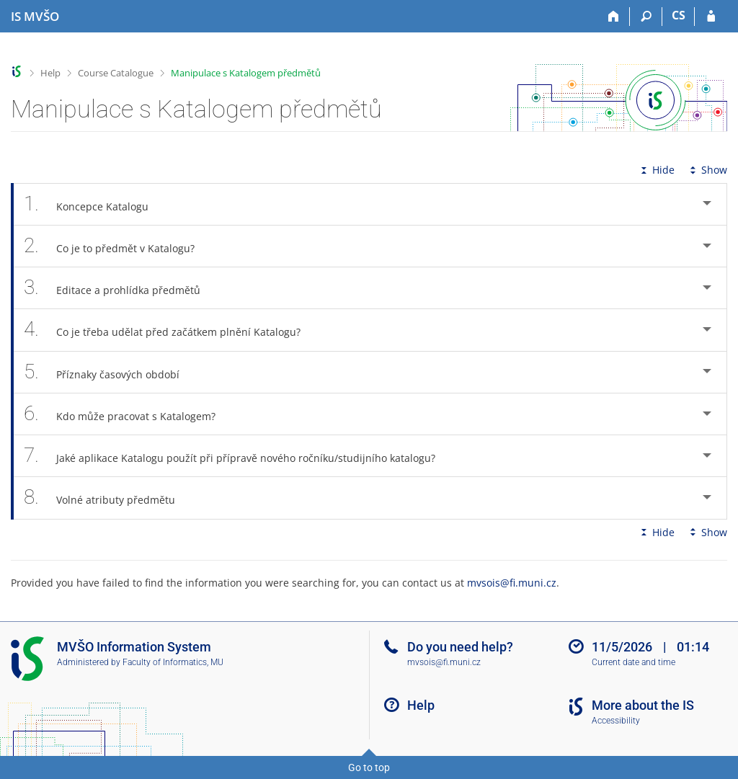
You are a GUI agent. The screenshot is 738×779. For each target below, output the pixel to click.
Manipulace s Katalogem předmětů (246, 72)
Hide (656, 170)
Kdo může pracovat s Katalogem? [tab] (127, 414)
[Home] (613, 16)
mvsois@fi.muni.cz (511, 582)
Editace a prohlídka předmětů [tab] (120, 288)
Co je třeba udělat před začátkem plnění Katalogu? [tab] (170, 329)
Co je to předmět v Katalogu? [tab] (117, 246)
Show (707, 170)
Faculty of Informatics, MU (173, 662)
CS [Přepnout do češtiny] (678, 15)
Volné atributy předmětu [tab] (107, 497)
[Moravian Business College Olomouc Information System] (35, 16)
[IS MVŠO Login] (711, 16)
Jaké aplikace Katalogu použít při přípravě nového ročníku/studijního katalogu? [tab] (237, 455)
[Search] (646, 16)
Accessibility (616, 721)
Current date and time (633, 662)
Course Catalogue (116, 72)
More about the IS (643, 705)
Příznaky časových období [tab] (109, 372)
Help (50, 72)
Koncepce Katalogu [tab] (94, 204)
